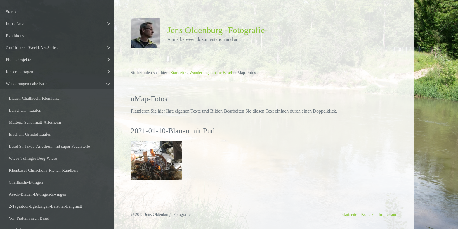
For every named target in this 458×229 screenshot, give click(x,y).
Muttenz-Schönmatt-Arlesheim (35, 122)
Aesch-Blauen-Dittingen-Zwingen (37, 194)
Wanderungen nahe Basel (27, 83)
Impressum (388, 214)
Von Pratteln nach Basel (29, 218)
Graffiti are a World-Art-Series (32, 47)
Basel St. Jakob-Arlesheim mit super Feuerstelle (49, 146)
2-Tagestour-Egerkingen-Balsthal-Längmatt (45, 206)
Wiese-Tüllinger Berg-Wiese (33, 158)
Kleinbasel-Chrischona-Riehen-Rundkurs (43, 170)
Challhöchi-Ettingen (26, 182)
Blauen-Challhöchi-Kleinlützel (34, 98)
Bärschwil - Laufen (25, 110)
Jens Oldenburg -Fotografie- (217, 30)
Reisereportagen (19, 71)
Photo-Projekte (18, 59)
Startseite (14, 11)
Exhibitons (15, 35)
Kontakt (367, 214)
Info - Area (15, 23)
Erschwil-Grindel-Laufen (30, 134)
